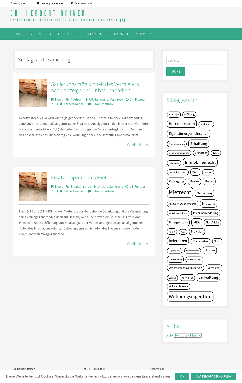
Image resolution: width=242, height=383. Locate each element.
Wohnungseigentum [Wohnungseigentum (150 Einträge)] (190, 296)
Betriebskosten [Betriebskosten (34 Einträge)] (182, 123)
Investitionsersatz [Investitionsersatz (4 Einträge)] (178, 172)
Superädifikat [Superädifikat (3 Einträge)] (175, 251)
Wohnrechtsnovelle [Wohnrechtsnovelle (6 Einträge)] (178, 286)
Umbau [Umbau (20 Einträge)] (210, 250)
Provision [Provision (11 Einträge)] (197, 231)
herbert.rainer (73, 104)
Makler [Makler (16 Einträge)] (194, 181)
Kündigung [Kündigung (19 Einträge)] (176, 181)
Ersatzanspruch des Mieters (82, 177)
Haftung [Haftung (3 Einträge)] (216, 153)
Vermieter (117, 99)
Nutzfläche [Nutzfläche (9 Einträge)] (212, 222)
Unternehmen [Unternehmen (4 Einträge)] (194, 259)
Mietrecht (78, 99)
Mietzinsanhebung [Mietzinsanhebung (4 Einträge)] (178, 213)
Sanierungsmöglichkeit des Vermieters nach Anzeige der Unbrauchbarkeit (95, 87)
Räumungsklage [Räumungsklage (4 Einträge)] (200, 241)
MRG (89, 99)
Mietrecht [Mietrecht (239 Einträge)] (180, 192)
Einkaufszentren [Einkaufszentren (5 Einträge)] (177, 144)
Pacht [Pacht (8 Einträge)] (172, 231)
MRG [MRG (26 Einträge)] (196, 222)
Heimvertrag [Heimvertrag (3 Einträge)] (174, 163)
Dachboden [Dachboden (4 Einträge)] (206, 124)
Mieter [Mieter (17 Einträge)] (209, 181)
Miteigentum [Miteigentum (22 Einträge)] (178, 222)
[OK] (237, 376)
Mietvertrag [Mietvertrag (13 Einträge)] (205, 193)
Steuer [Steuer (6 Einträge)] (217, 241)
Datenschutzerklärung (213, 376)
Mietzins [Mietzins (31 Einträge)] (208, 203)
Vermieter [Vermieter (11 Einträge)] (214, 268)
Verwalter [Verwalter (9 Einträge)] (187, 277)
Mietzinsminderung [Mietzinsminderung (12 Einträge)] (205, 213)
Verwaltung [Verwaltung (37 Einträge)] (208, 277)
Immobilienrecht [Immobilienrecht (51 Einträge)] (200, 162)
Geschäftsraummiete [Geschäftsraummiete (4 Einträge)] (179, 152)
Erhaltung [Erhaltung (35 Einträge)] (198, 143)
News (59, 99)
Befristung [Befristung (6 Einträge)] (189, 114)
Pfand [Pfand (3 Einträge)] (183, 232)
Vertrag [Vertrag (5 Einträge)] (172, 277)
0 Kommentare (103, 104)
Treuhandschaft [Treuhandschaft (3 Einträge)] (192, 251)
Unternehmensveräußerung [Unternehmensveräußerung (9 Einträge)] (185, 268)
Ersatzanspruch (81, 186)
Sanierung (101, 99)
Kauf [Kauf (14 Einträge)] (195, 172)
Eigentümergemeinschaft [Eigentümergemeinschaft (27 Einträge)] (189, 133)
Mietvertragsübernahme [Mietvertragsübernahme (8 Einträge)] (182, 203)
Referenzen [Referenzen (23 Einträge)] (178, 240)
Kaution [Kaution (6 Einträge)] (208, 172)
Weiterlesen (138, 144)
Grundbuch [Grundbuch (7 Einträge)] (201, 152)
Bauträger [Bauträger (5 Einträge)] (174, 114)
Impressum (157, 369)
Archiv (170, 335)
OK (182, 376)
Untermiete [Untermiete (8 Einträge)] (175, 259)
